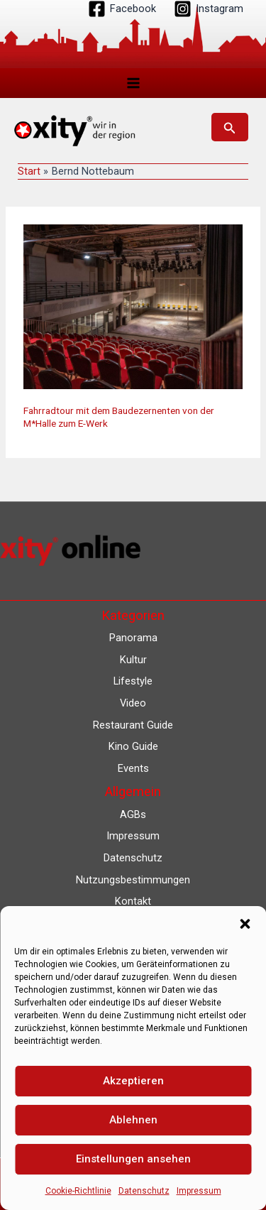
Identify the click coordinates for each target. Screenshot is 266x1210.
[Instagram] (208, 9)
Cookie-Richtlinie (78, 1191)
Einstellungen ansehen (133, 1158)
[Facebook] (122, 9)
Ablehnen (133, 1119)
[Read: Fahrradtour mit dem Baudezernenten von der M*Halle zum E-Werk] (133, 306)
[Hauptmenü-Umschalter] (133, 83)
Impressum (199, 1191)
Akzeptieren (133, 1080)
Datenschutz (144, 1191)
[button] (245, 924)
